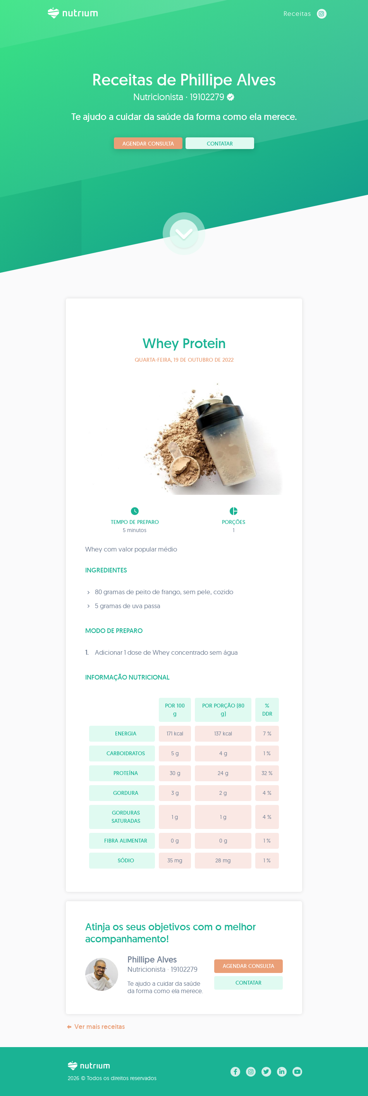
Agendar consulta (148, 143)
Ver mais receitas (95, 1027)
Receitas (297, 13)
